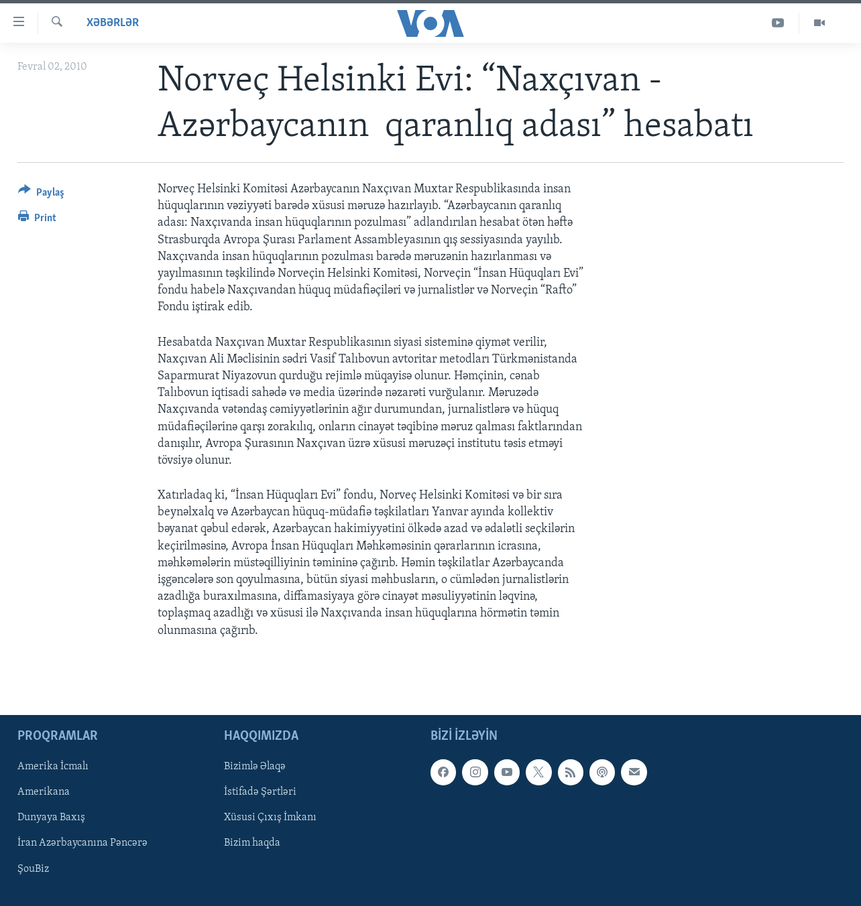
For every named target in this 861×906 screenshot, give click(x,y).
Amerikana (43, 792)
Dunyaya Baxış (51, 817)
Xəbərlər (113, 23)
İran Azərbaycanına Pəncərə (82, 843)
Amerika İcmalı (53, 766)
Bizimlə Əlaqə (255, 766)
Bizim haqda (252, 843)
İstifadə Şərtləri (260, 792)
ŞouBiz (33, 868)
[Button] (41, 194)
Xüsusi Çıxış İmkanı (270, 817)
